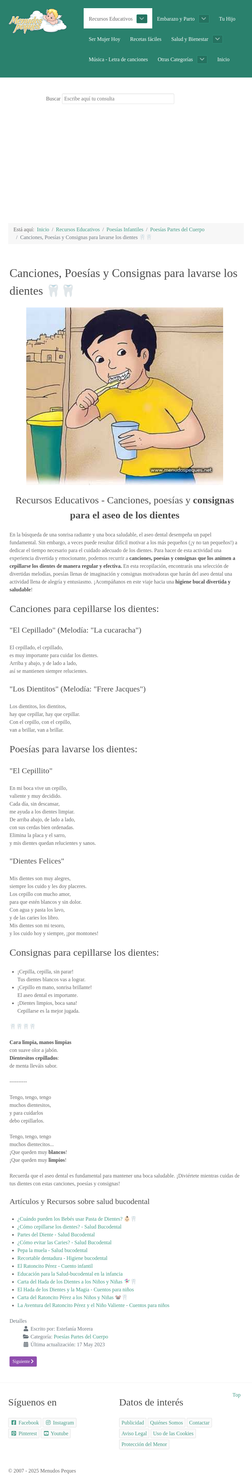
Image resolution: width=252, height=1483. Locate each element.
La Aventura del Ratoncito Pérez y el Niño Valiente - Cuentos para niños (93, 1305)
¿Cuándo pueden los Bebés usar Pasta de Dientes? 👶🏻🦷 (77, 1219)
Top (237, 1395)
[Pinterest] (23, 1433)
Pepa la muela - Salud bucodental (52, 1250)
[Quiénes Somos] (166, 1422)
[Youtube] (56, 1433)
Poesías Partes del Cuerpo (81, 1336)
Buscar (53, 98)
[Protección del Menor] (144, 1444)
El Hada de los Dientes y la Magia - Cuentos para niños (75, 1289)
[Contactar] (199, 1422)
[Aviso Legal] (134, 1433)
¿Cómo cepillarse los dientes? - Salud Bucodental (69, 1227)
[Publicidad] (132, 1422)
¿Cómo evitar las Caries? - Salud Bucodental (64, 1242)
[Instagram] (59, 1422)
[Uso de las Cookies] (173, 1433)
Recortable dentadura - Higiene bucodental (62, 1258)
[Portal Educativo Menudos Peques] (37, 20)
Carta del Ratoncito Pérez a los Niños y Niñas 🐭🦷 (72, 1297)
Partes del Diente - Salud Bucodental (56, 1234)
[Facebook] (24, 1422)
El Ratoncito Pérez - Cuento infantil (55, 1266)
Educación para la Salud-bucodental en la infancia (70, 1274)
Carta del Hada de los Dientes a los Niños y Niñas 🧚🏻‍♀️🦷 (77, 1281)
